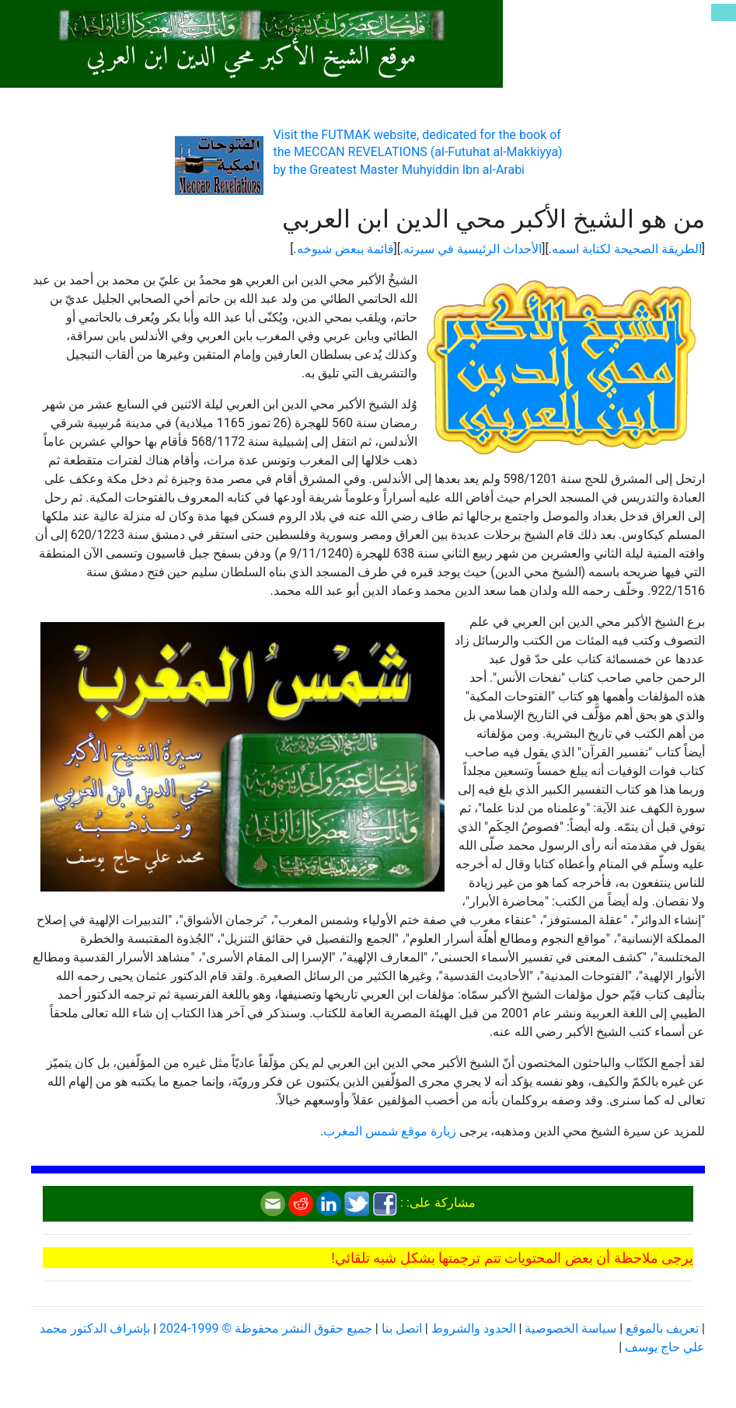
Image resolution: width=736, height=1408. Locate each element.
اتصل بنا (402, 1328)
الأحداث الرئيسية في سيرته (472, 249)
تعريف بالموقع (662, 1328)
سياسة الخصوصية (570, 1328)
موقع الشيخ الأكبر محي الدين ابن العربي (251, 57)
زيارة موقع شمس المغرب (389, 1131)
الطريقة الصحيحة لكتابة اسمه (627, 249)
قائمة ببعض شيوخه (345, 249)
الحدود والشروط (473, 1328)
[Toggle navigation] (723, 12)
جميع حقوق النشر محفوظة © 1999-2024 (265, 1328)
